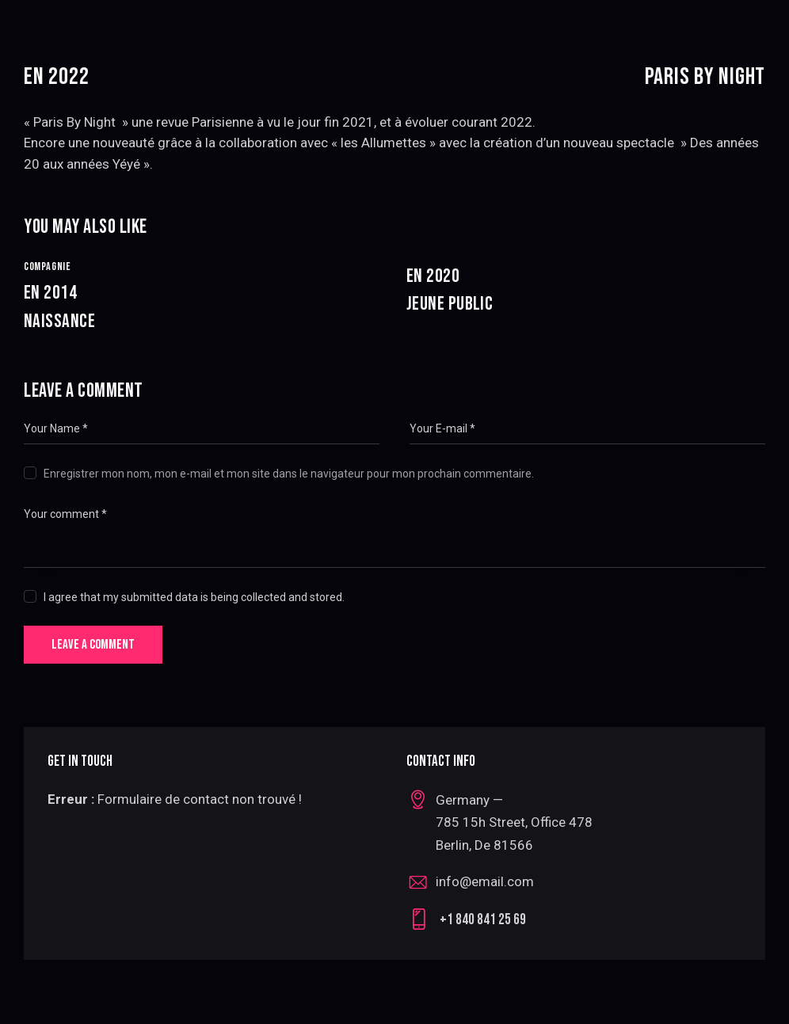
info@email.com (485, 882)
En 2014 (203, 307)
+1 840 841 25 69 (483, 921)
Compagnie (47, 266)
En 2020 (585, 291)
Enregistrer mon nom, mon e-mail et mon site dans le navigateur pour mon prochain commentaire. (289, 472)
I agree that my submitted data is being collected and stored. (194, 596)
